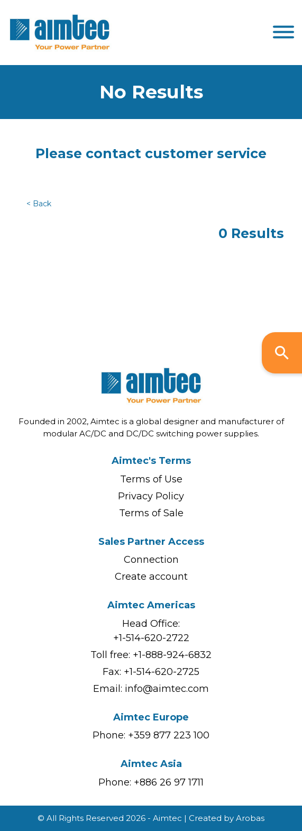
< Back (38, 203)
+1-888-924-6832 (172, 655)
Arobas (250, 818)
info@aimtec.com (167, 689)
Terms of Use (151, 479)
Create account (151, 576)
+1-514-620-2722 (151, 638)
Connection (151, 559)
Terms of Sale (151, 513)
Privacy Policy (151, 496)
